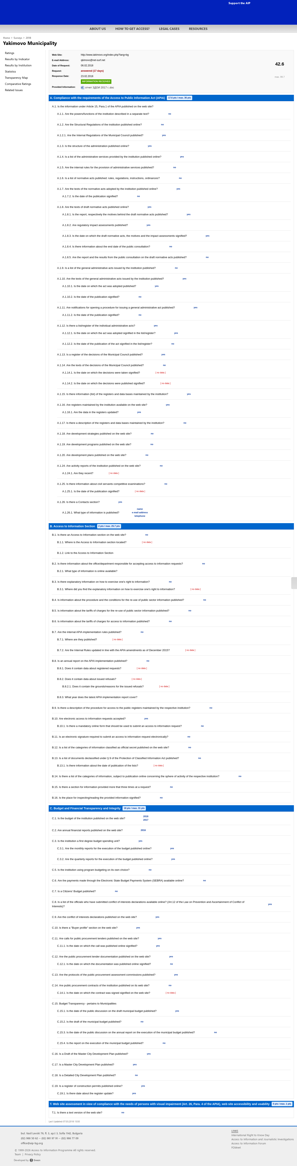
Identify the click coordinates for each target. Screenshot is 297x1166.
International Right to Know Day (250, 1135)
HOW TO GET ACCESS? (132, 28)
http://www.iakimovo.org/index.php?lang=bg (105, 54)
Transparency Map (16, 78)
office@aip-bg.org (32, 1143)
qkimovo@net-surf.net (93, 60)
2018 (28, 37)
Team (18, 1154)
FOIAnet (236, 1147)
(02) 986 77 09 (69, 1138)
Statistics (10, 71)
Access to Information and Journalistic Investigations (262, 1139)
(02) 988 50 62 (29, 1138)
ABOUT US (98, 28)
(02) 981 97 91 (49, 1138)
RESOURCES (198, 28)
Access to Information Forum (248, 1143)
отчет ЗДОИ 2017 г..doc (99, 87)
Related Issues (14, 90)
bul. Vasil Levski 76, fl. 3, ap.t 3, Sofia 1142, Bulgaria (51, 1133)
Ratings (9, 53)
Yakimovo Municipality (30, 43)
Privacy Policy (33, 1154)
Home (6, 37)
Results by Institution (18, 65)
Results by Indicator (17, 59)
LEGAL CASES (169, 28)
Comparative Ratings (18, 84)
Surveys (18, 37)
